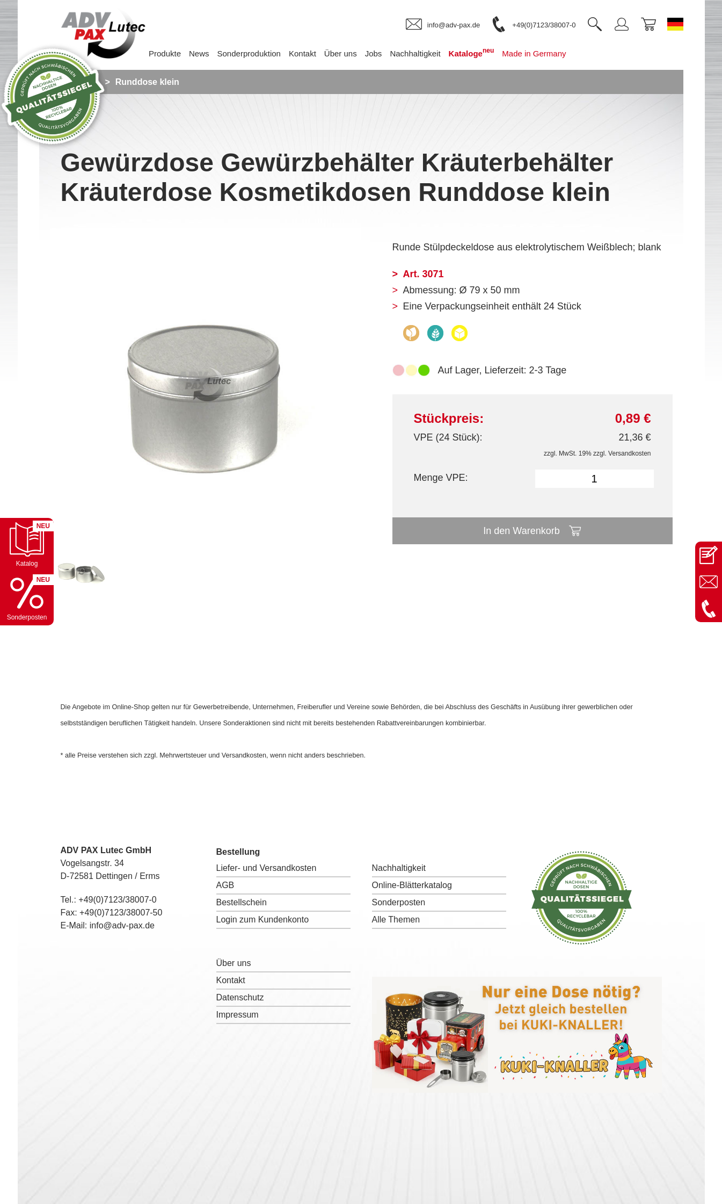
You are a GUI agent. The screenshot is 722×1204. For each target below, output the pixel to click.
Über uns (233, 963)
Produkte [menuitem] (165, 53)
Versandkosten (629, 453)
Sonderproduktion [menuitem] (249, 53)
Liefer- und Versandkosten (266, 868)
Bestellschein (241, 902)
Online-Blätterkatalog (412, 885)
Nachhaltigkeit (399, 868)
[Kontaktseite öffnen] (708, 555)
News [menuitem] (199, 53)
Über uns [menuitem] (340, 53)
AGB (225, 885)
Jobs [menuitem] (373, 53)
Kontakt (230, 980)
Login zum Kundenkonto (262, 919)
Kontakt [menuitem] (302, 53)
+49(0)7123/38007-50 (120, 912)
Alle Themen (396, 919)
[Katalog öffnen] (27, 545)
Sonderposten (399, 902)
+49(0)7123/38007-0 (117, 899)
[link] (443, 24)
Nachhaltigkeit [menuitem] (415, 53)
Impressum (237, 1014)
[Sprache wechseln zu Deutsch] (675, 24)
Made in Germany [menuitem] (534, 53)
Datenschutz (240, 997)
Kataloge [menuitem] (471, 52)
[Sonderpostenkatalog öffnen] (27, 598)
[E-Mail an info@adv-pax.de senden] (708, 581)
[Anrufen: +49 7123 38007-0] (708, 608)
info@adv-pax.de (122, 925)
